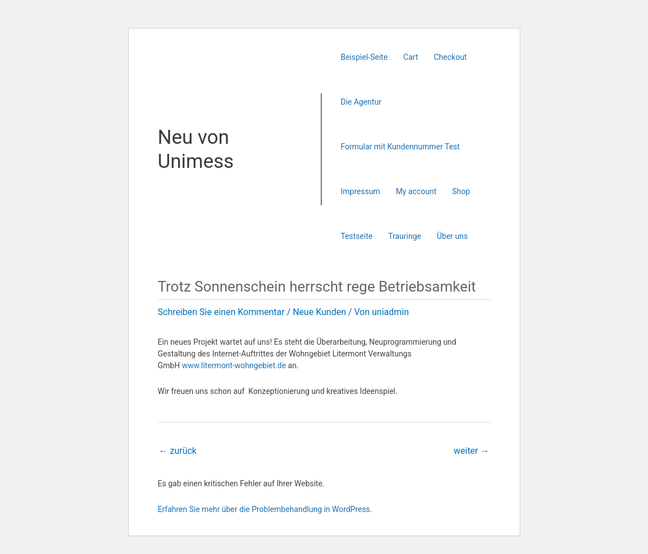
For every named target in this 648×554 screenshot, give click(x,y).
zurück (178, 450)
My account (416, 191)
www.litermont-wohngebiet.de (234, 365)
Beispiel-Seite (364, 57)
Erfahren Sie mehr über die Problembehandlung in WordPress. (265, 509)
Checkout (450, 57)
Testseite (356, 236)
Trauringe (404, 236)
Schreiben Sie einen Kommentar (221, 312)
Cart (410, 57)
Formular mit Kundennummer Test (400, 146)
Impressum (360, 191)
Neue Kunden (319, 312)
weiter (472, 450)
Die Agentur (361, 101)
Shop (461, 191)
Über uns (452, 236)
